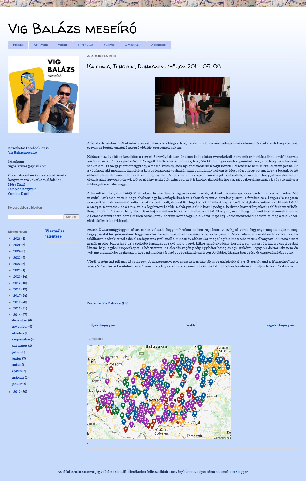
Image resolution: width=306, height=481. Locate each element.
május (17, 365)
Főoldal (18, 45)
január (17, 384)
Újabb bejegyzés (103, 325)
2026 (17, 238)
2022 (17, 264)
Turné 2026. (86, 45)
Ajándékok (159, 45)
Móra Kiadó (16, 184)
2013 (17, 392)
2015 (17, 308)
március (18, 377)
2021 (17, 270)
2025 (17, 245)
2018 (17, 289)
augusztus (20, 345)
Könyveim (41, 45)
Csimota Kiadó (19, 193)
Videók (63, 45)
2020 (17, 276)
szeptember (21, 339)
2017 (17, 295)
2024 (17, 251)
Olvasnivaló (133, 45)
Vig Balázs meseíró (72, 28)
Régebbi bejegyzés (280, 325)
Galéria (109, 45)
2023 (17, 257)
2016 (17, 302)
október (18, 333)
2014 (17, 314)
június (17, 358)
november (20, 326)
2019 (17, 283)
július (16, 352)
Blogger (241, 472)
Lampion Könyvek (22, 189)
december (20, 320)
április (17, 371)
